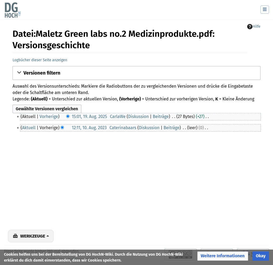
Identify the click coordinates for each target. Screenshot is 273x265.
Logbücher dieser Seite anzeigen (40, 60)
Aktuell (29, 127)
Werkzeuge (32, 236)
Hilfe (253, 26)
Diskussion (138, 116)
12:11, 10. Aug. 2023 (89, 127)
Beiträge (161, 116)
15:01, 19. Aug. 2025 (89, 116)
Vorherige (48, 116)
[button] (136, 73)
